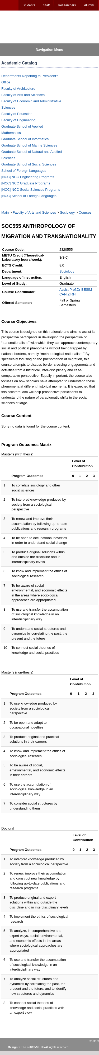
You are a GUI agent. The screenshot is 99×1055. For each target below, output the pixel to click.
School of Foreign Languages (23, 171)
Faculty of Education (16, 114)
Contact (94, 1041)
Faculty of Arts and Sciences (23, 95)
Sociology (67, 212)
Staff (46, 5)
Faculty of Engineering (18, 120)
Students (28, 5)
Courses (85, 212)
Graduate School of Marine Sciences (29, 145)
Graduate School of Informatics (25, 139)
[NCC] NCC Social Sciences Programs (30, 190)
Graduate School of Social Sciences (28, 164)
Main (5, 212)
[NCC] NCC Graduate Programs (25, 183)
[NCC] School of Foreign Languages (28, 196)
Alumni (89, 5)
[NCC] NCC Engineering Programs (27, 177)
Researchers (67, 5)
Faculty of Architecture (18, 89)
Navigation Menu (49, 50)
